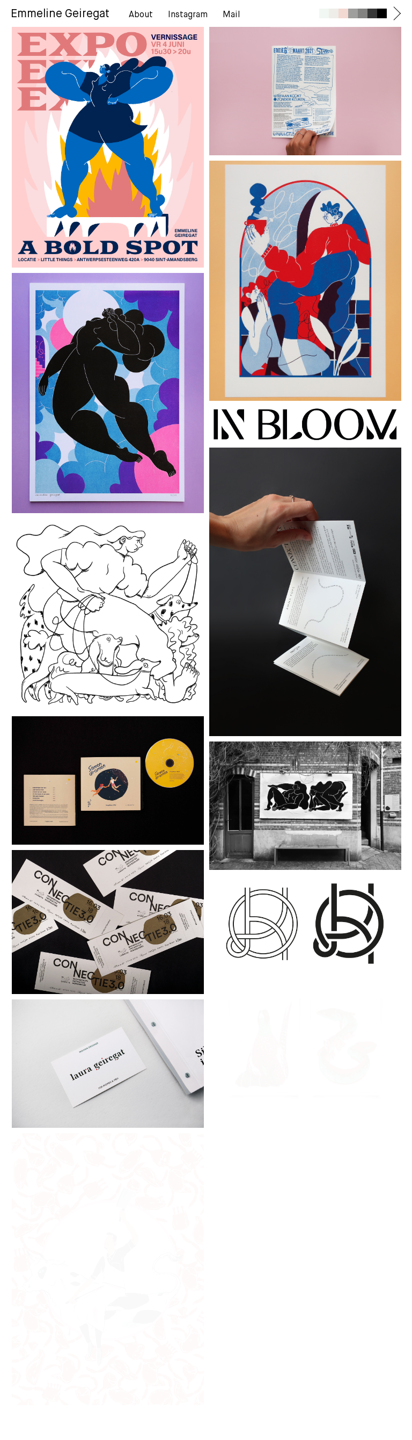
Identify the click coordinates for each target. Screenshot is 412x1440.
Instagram (188, 15)
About (141, 15)
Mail (231, 15)
